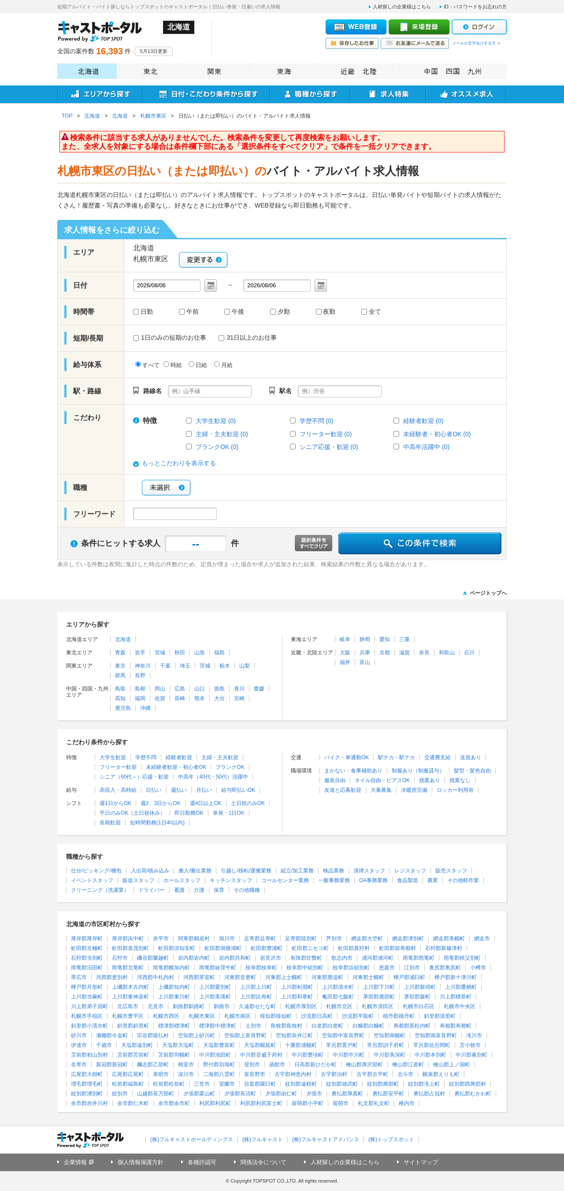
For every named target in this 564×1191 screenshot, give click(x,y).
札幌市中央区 (459, 1006)
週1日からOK (115, 803)
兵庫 (365, 652)
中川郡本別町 (430, 1055)
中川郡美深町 (389, 1055)
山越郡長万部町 (155, 1094)
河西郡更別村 (112, 977)
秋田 (179, 652)
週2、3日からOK (161, 803)
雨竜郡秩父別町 (462, 958)
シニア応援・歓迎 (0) (329, 446)
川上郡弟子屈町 (89, 1006)
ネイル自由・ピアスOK (382, 780)
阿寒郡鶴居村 (194, 938)
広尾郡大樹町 (87, 1074)
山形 (199, 652)
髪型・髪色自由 (472, 771)
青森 (120, 652)
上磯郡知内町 (174, 987)
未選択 (166, 487)
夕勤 (284, 311)
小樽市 (478, 968)
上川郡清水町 (338, 987)
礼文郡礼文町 (374, 1103)
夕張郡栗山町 (199, 1094)
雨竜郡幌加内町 (171, 968)
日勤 (147, 311)
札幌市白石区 (418, 1006)
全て (375, 311)
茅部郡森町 (417, 997)
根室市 (186, 1064)
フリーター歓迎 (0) (326, 434)
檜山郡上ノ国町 (451, 1064)
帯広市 (79, 977)
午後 (238, 311)
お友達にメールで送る (415, 43)
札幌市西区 (166, 1016)
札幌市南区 (237, 1016)
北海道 (87, 71)
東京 (120, 666)
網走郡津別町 (408, 938)
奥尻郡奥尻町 (445, 968)
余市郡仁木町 (133, 1103)
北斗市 (405, 1074)
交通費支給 (437, 757)
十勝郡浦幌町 (301, 1045)
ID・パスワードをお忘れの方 (475, 6)
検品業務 (333, 871)
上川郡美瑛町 (215, 997)
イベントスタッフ (92, 880)
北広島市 (127, 1006)
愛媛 (259, 689)
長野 (140, 675)
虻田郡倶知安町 (176, 948)
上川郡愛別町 (215, 987)
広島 (179, 689)
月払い (204, 790)
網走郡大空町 (367, 938)
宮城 (160, 652)
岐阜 (345, 639)
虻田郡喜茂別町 (130, 948)
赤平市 (161, 938)
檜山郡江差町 (408, 1064)
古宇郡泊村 (334, 1074)
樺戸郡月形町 (87, 987)
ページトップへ (488, 593)
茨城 (205, 666)
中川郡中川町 (348, 1055)
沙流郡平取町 (358, 1016)
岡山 (160, 689)
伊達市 (79, 1045)
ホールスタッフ (181, 880)
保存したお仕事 (352, 43)
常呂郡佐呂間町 (431, 1045)
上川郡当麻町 (87, 997)
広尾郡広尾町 (128, 1074)
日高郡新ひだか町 (315, 1064)
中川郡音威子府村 (261, 1055)
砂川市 (79, 1035)
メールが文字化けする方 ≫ (476, 43)
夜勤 (329, 311)
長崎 (179, 698)
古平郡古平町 (372, 1074)
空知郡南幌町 (389, 1035)
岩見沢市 (270, 958)
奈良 (424, 652)
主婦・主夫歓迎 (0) (222, 434)
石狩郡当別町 (87, 958)
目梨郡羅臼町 (260, 1084)
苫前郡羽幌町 (174, 1055)
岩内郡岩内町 (194, 958)
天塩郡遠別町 (137, 1045)
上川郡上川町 (256, 987)
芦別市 (334, 938)
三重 (404, 639)
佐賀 (160, 698)
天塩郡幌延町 (260, 1045)
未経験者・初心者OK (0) (437, 434)
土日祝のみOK (248, 803)
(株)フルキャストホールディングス (191, 1139)
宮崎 (239, 698)
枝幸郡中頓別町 (304, 968)
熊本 (199, 698)
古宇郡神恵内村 (293, 1074)
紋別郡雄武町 (342, 1084)
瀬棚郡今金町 (112, 1035)
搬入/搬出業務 (195, 871)
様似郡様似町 (276, 1016)
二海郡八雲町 (219, 1074)
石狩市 (120, 958)
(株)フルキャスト (262, 1139)
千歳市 (104, 1045)
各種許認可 (202, 1162)
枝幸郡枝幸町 (261, 968)
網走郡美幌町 (449, 938)
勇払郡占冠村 (429, 1094)
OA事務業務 (373, 880)
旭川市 (227, 938)
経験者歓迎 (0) (423, 420)
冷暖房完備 (414, 790)
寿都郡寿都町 (455, 1026)
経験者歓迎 (179, 757)
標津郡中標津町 (217, 1026)
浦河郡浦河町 (377, 958)
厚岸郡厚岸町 (87, 938)
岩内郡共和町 (235, 958)
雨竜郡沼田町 (87, 968)
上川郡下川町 (379, 987)
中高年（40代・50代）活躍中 (213, 777)
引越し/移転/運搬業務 (246, 871)
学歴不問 (145, 757)
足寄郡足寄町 (260, 938)
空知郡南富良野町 (436, 1035)
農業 (432, 880)
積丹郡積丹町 (399, 1016)
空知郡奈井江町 (294, 1035)
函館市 (277, 1064)
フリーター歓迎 (118, 767)
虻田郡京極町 (87, 948)
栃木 (224, 666)
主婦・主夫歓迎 (219, 757)
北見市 (155, 1006)
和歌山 (447, 652)
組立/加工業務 (297, 871)
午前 (192, 311)
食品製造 (407, 880)
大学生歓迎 (113, 757)
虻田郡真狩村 (354, 948)
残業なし (460, 780)
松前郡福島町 (128, 1084)
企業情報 (75, 1162)
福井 (345, 662)
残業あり (429, 780)
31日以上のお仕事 (248, 337)
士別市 (253, 1026)
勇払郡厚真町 (347, 1094)
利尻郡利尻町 (215, 1103)
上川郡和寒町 (297, 997)
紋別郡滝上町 (424, 1084)
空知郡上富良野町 (245, 1035)
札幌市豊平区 (128, 1016)
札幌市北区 (339, 1006)
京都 (384, 652)
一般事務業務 (334, 880)
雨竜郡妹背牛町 (217, 968)
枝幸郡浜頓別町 (351, 968)
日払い (154, 790)
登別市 (252, 1064)
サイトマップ (421, 1162)
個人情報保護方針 (140, 1162)
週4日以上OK (206, 803)
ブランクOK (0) (217, 446)
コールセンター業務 (285, 880)
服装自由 (334, 780)
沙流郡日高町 (317, 1016)
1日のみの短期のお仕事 (169, 337)
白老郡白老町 (327, 1026)
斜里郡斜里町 (133, 1026)
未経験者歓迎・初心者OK (176, 767)
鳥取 (120, 689)
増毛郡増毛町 (87, 1084)
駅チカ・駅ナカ (396, 757)
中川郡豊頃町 (307, 1055)
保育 (219, 890)
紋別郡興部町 (383, 1084)
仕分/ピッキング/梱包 (96, 871)
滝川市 (474, 1035)
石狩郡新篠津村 (443, 948)
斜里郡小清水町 (89, 1026)
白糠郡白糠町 (368, 1026)
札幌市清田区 (377, 1006)
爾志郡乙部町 (153, 1064)
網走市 (482, 938)
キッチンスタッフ (231, 880)
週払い (179, 790)
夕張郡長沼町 (240, 1094)
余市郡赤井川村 (89, 1103)
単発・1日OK (229, 813)
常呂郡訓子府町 (385, 1045)
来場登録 (419, 26)
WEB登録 (356, 26)
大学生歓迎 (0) (216, 420)
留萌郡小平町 (307, 1103)
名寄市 (79, 1064)
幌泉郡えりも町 (441, 1074)
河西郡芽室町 (199, 977)
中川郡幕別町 (471, 1055)
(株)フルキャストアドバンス (325, 1139)
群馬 (120, 675)
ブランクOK (229, 767)
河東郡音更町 (240, 977)
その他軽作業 (463, 880)
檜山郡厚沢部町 (364, 1064)
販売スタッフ (451, 871)
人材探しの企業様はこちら (402, 6)
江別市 (412, 968)
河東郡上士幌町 (283, 977)
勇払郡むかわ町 (472, 1094)
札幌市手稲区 (87, 1016)
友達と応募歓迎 (342, 790)
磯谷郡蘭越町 (153, 958)
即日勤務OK (188, 813)
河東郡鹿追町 (327, 977)
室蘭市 (227, 1084)
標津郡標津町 (174, 1026)
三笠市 (202, 1084)
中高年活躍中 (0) (426, 446)
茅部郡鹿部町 (379, 997)
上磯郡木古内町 (130, 987)
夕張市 (314, 1094)
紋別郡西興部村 (467, 1084)
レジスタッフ (410, 871)
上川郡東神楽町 (130, 997)
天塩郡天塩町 (178, 1045)
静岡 (365, 639)
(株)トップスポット (391, 1139)
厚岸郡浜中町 (128, 938)
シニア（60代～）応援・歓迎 (134, 777)
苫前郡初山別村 (89, 1055)
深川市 (186, 1074)
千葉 (165, 666)
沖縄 (145, 708)
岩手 (140, 652)
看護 (179, 890)
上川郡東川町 (174, 997)
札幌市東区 (202, 1016)
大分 (219, 698)
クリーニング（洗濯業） (100, 890)
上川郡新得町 (420, 987)
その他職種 (247, 890)
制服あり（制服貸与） (418, 771)
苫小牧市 (470, 1045)
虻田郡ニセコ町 (310, 948)
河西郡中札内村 (155, 977)
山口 (199, 689)
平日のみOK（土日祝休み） (132, 813)
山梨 (244, 666)
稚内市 (407, 1103)
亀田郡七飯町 (338, 997)
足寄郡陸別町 (301, 938)
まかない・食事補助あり (353, 771)
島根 (140, 689)
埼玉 (185, 666)
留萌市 (341, 1103)
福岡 (140, 698)
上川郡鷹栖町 (461, 987)
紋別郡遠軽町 (301, 1084)
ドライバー (151, 890)
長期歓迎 (110, 823)
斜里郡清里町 (440, 1016)
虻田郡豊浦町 (266, 948)
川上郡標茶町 (455, 997)
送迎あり (470, 757)
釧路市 (222, 1006)
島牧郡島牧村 (286, 1026)
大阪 (345, 652)
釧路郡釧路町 (188, 1006)
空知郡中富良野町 (343, 1035)
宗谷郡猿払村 (153, 1035)
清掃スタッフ (369, 871)
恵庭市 (387, 968)
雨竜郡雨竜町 (418, 958)
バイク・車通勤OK (346, 757)
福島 (219, 652)
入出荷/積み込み (150, 871)
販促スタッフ (138, 880)
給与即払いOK (238, 790)
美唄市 (161, 1074)
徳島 (219, 689)
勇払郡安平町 (388, 1094)
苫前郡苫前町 (133, 1055)
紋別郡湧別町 (87, 1094)
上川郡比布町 (256, 997)
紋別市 (120, 1094)
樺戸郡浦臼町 (409, 977)
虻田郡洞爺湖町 (222, 948)
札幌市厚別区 (301, 1006)
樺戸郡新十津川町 (455, 977)
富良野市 (254, 1074)
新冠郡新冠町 (112, 1064)
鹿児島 (123, 708)
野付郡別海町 (219, 1064)
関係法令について (263, 1162)
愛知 (384, 639)
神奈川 (143, 666)
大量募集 (381, 790)
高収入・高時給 (118, 790)
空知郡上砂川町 (196, 1035)
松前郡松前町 (169, 1084)
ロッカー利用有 (455, 790)
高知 (120, 698)
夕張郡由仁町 (281, 1094)
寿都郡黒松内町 (411, 1026)
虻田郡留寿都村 (397, 948)
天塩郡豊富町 (219, 1045)
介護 (199, 890)
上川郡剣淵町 (297, 987)
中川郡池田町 (215, 1055)
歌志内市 (341, 958)
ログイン (479, 26)
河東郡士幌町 (368, 977)
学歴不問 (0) (317, 420)
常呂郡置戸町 (342, 1045)
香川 (239, 689)
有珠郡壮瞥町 (306, 958)
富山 (365, 662)
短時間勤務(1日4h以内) (157, 823)
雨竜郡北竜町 (128, 968)
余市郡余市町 (174, 1103)
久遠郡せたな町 (257, 1006)
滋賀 (404, 652)
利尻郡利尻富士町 (261, 1103)
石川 (469, 652)
